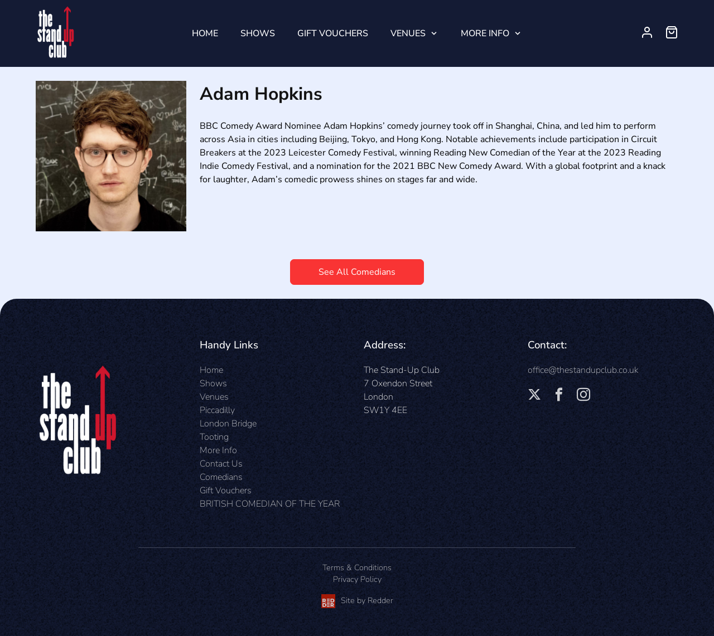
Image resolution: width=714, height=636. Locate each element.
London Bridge (228, 423)
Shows (257, 33)
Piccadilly (217, 410)
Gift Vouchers (332, 33)
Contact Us (221, 464)
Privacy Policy (357, 579)
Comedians (221, 477)
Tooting (214, 437)
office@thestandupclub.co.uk (583, 370)
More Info (485, 33)
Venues (408, 33)
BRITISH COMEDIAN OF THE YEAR (270, 504)
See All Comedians (357, 272)
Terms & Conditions (357, 567)
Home (205, 33)
